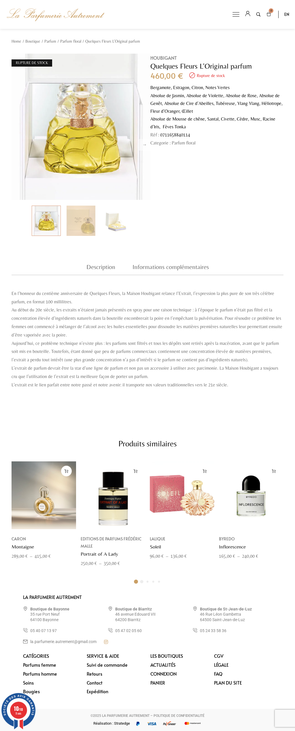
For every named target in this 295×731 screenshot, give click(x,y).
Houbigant (163, 58)
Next (144, 145)
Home (16, 41)
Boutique (32, 41)
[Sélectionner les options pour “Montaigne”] (66, 477)
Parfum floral (70, 41)
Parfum (50, 41)
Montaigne (23, 553)
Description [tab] (100, 266)
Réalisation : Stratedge (111, 723)
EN (286, 14)
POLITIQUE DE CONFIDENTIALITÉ (179, 716)
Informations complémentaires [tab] (171, 266)
